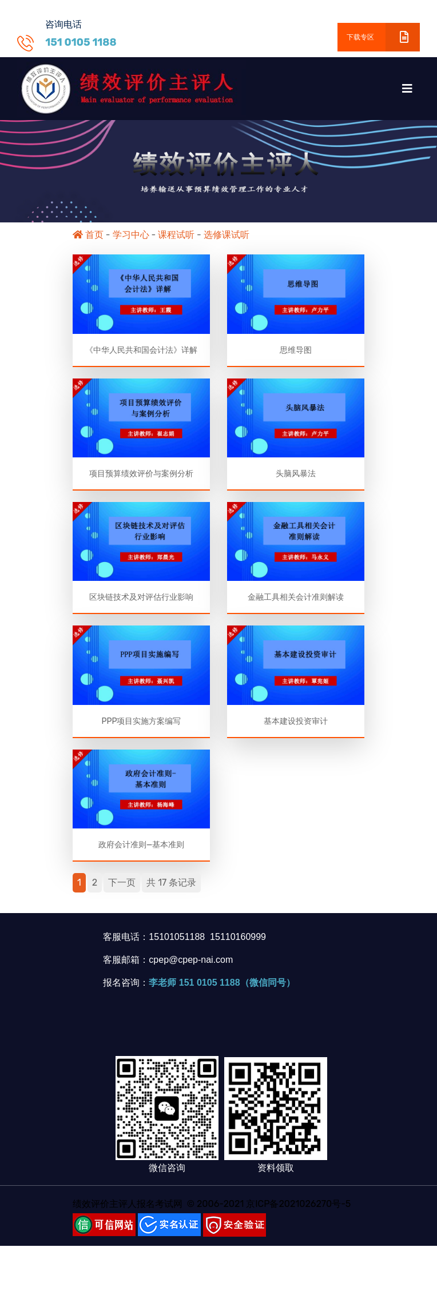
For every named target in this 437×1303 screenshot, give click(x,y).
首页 (88, 234)
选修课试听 (226, 234)
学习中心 (131, 234)
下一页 (122, 887)
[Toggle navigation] (407, 88)
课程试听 (176, 234)
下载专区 (383, 37)
